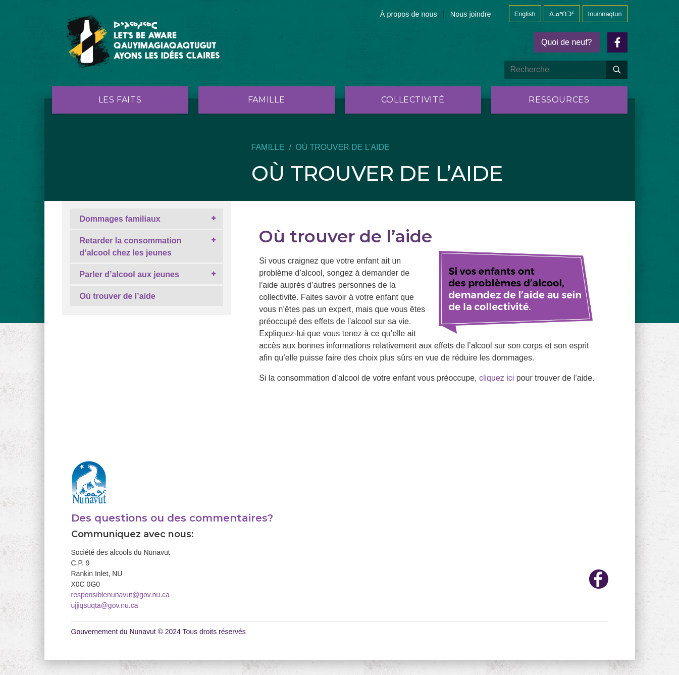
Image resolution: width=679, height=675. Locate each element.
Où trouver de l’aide (117, 296)
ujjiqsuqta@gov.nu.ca (104, 605)
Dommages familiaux (120, 219)
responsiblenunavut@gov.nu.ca (120, 595)
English (525, 14)
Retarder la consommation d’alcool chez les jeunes (131, 246)
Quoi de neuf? (566, 42)
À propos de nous (408, 14)
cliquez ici (496, 378)
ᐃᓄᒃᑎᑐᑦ (561, 14)
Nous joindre (470, 14)
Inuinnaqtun (605, 14)
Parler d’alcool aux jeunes (129, 274)
